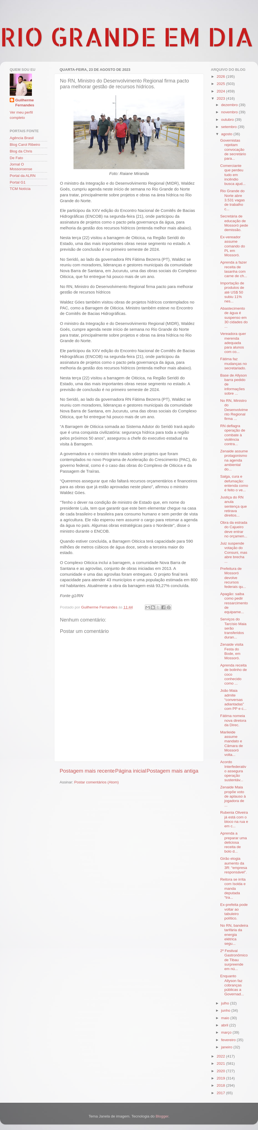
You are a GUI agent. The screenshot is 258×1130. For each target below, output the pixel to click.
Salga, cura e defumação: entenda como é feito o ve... (234, 483)
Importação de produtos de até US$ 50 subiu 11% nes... (232, 292)
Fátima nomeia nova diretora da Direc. (233, 720)
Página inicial (130, 771)
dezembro (230, 105)
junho (226, 1010)
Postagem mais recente (87, 771)
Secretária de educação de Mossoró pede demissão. (234, 223)
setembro (229, 127)
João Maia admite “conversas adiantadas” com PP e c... (233, 699)
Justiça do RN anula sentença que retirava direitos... (233, 506)
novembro (230, 112)
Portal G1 (18, 182)
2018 (221, 1085)
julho (225, 1003)
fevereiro (229, 1040)
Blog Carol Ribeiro (25, 144)
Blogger (162, 1116)
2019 (221, 1078)
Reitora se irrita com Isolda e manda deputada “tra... (233, 888)
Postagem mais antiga (172, 771)
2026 (221, 76)
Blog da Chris (21, 151)
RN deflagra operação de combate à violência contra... (232, 435)
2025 (221, 84)
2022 (221, 1056)
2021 (221, 1063)
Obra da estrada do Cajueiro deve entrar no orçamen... (233, 529)
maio (225, 1018)
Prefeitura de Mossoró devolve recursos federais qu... (233, 578)
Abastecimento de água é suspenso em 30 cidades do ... (234, 317)
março (226, 1032)
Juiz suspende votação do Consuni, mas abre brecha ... (233, 552)
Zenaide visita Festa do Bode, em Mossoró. (231, 651)
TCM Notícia (20, 189)
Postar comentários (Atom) (96, 782)
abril (225, 1025)
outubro (228, 119)
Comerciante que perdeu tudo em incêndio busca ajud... (233, 175)
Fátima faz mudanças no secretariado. (233, 363)
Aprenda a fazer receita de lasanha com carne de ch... (233, 269)
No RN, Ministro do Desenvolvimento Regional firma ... (234, 410)
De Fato (16, 158)
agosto (227, 134)
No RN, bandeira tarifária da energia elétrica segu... (234, 934)
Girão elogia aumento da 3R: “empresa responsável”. (233, 865)
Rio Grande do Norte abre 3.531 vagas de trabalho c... (232, 200)
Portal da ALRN (23, 176)
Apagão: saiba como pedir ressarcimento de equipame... (234, 603)
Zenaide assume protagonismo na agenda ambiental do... (234, 460)
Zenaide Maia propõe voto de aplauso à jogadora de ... (233, 796)
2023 (221, 98)
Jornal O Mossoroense (21, 166)
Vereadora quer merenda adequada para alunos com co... (233, 343)
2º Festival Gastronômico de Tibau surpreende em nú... (234, 960)
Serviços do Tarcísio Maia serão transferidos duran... (233, 628)
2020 (221, 1071)
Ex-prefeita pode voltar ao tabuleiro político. (234, 911)
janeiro (227, 1047)
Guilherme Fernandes (24, 102)
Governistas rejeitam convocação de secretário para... (233, 149)
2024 (221, 91)
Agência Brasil (22, 138)
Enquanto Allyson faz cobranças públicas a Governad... (232, 985)
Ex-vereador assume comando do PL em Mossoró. (232, 246)
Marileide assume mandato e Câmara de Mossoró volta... (231, 743)
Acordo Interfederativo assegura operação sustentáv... (233, 771)
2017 (221, 1093)
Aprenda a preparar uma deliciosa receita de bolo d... (233, 842)
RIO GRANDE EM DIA (127, 36)
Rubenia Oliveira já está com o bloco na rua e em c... (234, 819)
